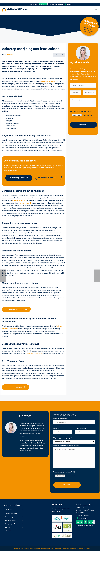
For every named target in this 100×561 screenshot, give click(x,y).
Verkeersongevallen (11, 517)
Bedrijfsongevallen (10, 520)
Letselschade (9, 510)
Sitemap (87, 549)
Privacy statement (45, 549)
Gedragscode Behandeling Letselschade (73, 549)
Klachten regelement (34, 549)
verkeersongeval (25, 203)
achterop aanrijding (18, 200)
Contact (8, 531)
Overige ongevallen (10, 524)
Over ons (7, 527)
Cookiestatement (56, 549)
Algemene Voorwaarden (21, 549)
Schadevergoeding (11, 513)
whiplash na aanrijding (48, 81)
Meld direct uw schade (34, 353)
